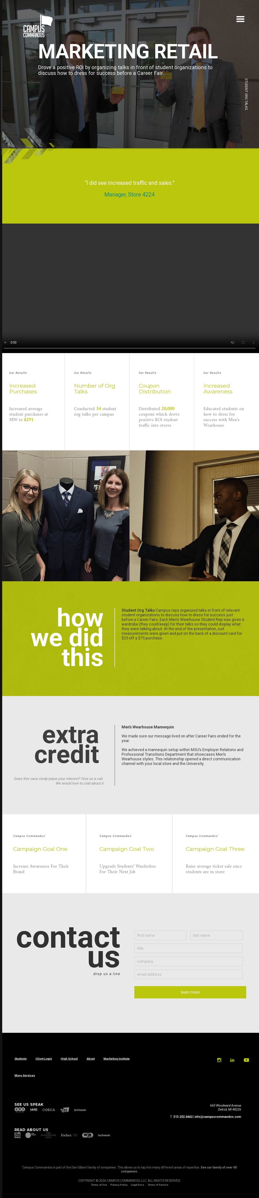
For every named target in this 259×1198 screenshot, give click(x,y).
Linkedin (232, 1060)
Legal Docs (137, 1184)
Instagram (219, 1060)
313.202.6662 (183, 1116)
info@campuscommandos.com (218, 1116)
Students (21, 1058)
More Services (25, 1075)
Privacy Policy (119, 1184)
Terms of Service (158, 1184)
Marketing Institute (117, 1058)
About (91, 1058)
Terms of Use (99, 1184)
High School (69, 1058)
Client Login (43, 1058)
